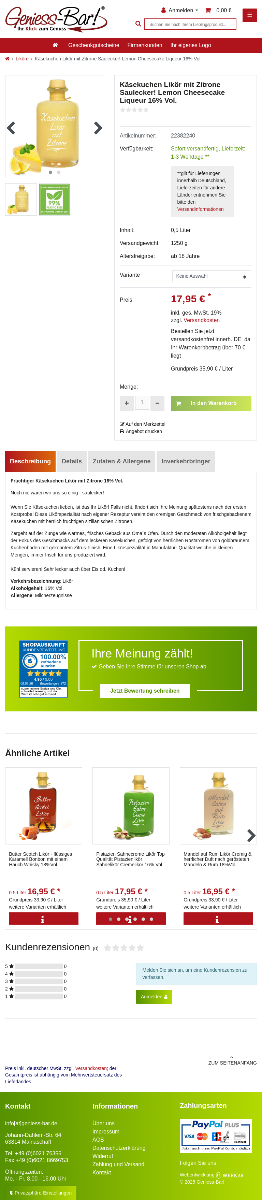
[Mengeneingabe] (142, 403)
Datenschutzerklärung (119, 1148)
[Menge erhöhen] (127, 403)
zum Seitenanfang (196, 1060)
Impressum (105, 1131)
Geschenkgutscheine (93, 45)
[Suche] (137, 24)
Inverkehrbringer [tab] (185, 461)
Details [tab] (72, 461)
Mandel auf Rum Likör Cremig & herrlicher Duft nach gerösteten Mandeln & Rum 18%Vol (217, 859)
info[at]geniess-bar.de (31, 1123)
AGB (98, 1140)
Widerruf (102, 1156)
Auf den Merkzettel (142, 424)
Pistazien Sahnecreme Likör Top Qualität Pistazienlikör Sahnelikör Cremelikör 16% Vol (130, 859)
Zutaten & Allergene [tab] (121, 461)
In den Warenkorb (206, 403)
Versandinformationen (200, 209)
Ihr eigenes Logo (191, 45)
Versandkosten (202, 320)
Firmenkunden (144, 45)
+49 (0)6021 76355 (38, 1153)
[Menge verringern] (157, 403)
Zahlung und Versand (118, 1164)
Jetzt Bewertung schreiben (145, 691)
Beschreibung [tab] (30, 461)
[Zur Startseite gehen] (7, 58)
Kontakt (101, 1172)
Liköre (22, 58)
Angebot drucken (141, 431)
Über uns (103, 1123)
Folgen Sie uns (198, 1163)
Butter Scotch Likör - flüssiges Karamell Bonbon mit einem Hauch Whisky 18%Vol (40, 859)
